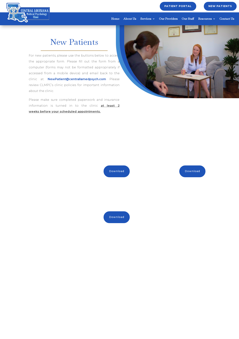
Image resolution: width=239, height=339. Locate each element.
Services (145, 19)
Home (115, 19)
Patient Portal (178, 6)
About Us (129, 19)
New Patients (220, 6)
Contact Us (226, 19)
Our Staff (188, 19)
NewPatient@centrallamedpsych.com (77, 79)
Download (116, 171)
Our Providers (168, 19)
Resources (205, 19)
